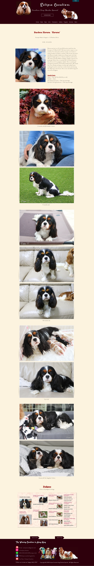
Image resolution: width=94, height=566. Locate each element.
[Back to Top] (59, 537)
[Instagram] (17, 550)
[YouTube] (17, 559)
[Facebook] (17, 555)
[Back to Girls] (34, 537)
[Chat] (17, 553)
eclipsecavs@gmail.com (29, 548)
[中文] (75, 1)
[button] (47, 15)
